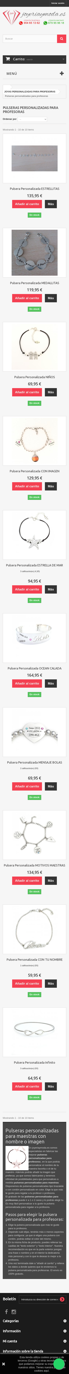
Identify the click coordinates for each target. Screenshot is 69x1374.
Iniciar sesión (58, 3)
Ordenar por (10, 119)
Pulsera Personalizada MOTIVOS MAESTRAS (34, 865)
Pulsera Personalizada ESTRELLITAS (34, 188)
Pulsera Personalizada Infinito (34, 1062)
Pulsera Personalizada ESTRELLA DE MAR (34, 565)
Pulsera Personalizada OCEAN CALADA (34, 668)
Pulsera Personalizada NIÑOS (34, 377)
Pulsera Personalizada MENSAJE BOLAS (34, 762)
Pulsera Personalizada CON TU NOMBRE (35, 959)
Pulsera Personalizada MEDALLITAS (34, 283)
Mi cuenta (10, 1341)
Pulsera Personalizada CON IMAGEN (34, 471)
